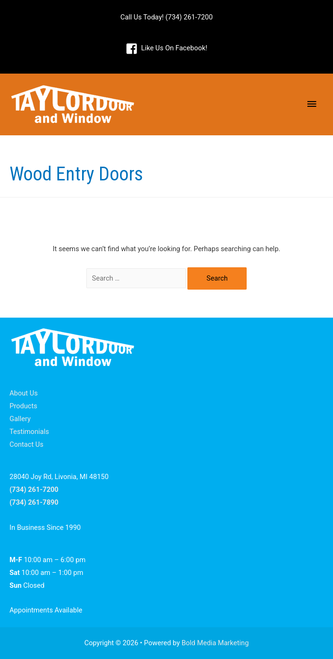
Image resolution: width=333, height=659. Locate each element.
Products (23, 406)
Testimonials (29, 431)
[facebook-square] (166, 48)
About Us (23, 393)
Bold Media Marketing (215, 643)
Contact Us (26, 444)
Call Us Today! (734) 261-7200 (166, 17)
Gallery (20, 418)
